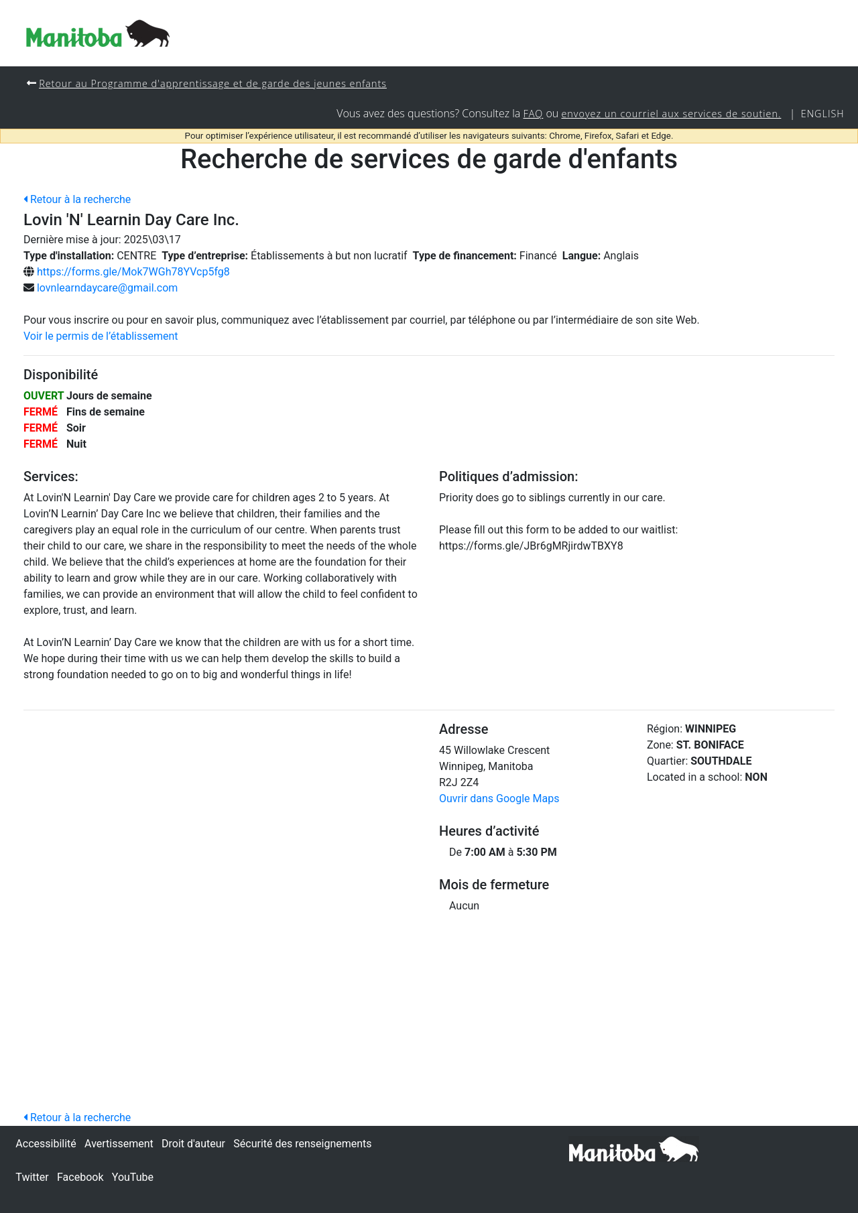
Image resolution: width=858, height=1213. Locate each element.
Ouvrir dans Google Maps (499, 798)
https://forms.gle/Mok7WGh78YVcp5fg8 (133, 271)
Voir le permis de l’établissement (100, 336)
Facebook (80, 1177)
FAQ (533, 113)
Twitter (31, 1177)
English (823, 113)
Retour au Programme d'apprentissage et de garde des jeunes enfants (213, 83)
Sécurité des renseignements (302, 1143)
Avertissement (119, 1143)
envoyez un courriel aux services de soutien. (671, 113)
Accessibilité (45, 1143)
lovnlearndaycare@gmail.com (107, 287)
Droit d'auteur (193, 1143)
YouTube (133, 1177)
